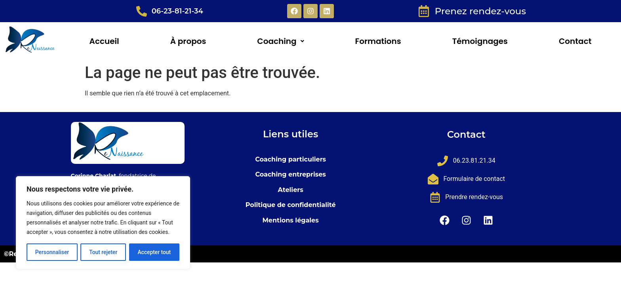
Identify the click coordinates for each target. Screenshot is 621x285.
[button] (281, 41)
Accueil (104, 41)
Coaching (280, 41)
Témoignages (480, 41)
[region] (103, 223)
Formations (378, 41)
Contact (575, 41)
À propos (188, 41)
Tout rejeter (103, 252)
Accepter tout (154, 252)
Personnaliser (52, 252)
